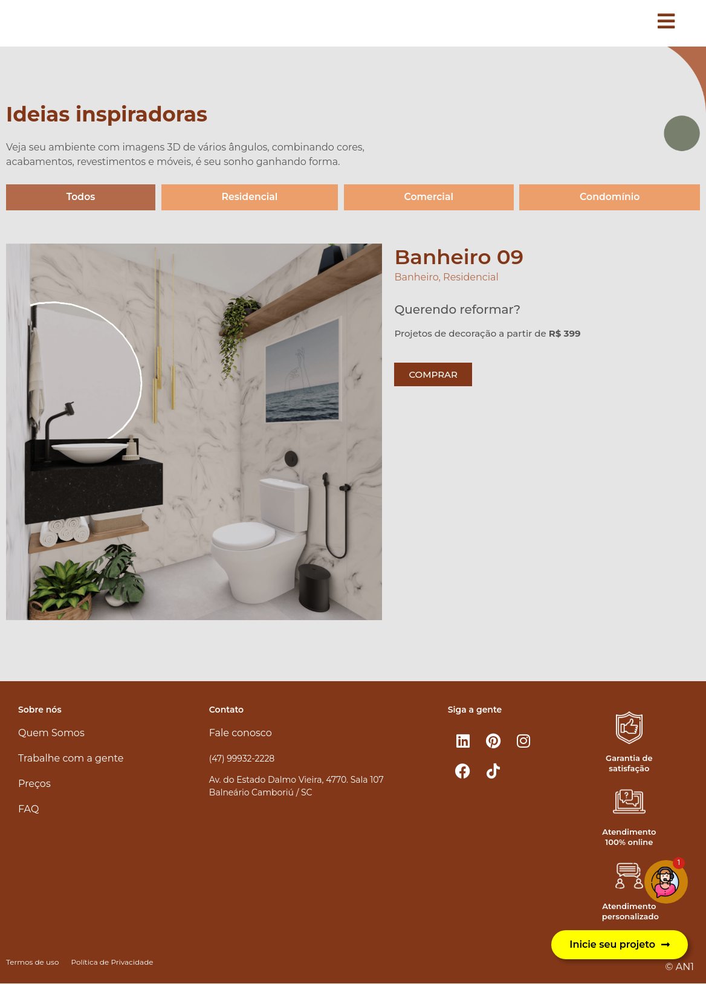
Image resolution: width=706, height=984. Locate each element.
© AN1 (680, 967)
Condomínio (609, 197)
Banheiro (416, 277)
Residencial (249, 197)
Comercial (428, 197)
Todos (81, 197)
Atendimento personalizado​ (630, 912)
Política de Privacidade (112, 961)
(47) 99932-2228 (241, 758)
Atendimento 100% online (629, 837)
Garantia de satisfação (629, 763)
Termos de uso (32, 961)
